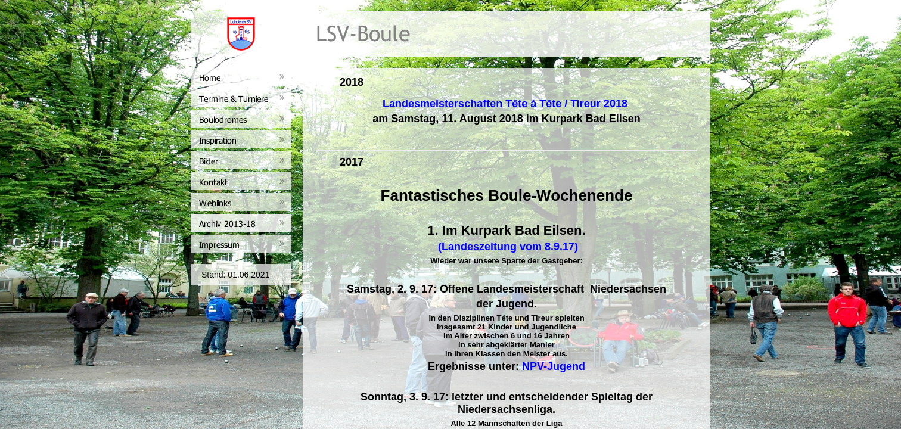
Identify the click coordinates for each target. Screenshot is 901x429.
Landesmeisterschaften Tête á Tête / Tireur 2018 (505, 104)
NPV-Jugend (553, 366)
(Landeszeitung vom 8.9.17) (506, 247)
